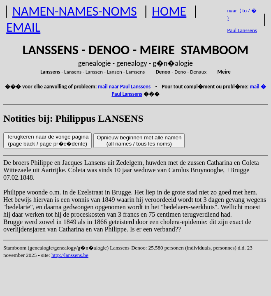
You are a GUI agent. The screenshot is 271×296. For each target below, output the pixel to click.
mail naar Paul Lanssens (124, 86)
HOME (169, 11)
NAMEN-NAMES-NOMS (74, 11)
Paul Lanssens (242, 30)
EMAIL (23, 27)
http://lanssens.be (69, 255)
